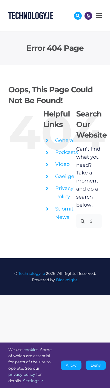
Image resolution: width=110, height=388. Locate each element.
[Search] (82, 221)
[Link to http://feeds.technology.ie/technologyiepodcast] (88, 16)
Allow (71, 365)
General (65, 140)
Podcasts (66, 152)
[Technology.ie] (30, 14)
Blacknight (66, 279)
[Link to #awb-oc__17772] (78, 16)
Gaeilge (64, 176)
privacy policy (21, 374)
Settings (33, 380)
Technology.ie (31, 273)
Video (62, 164)
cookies (31, 349)
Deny (96, 365)
